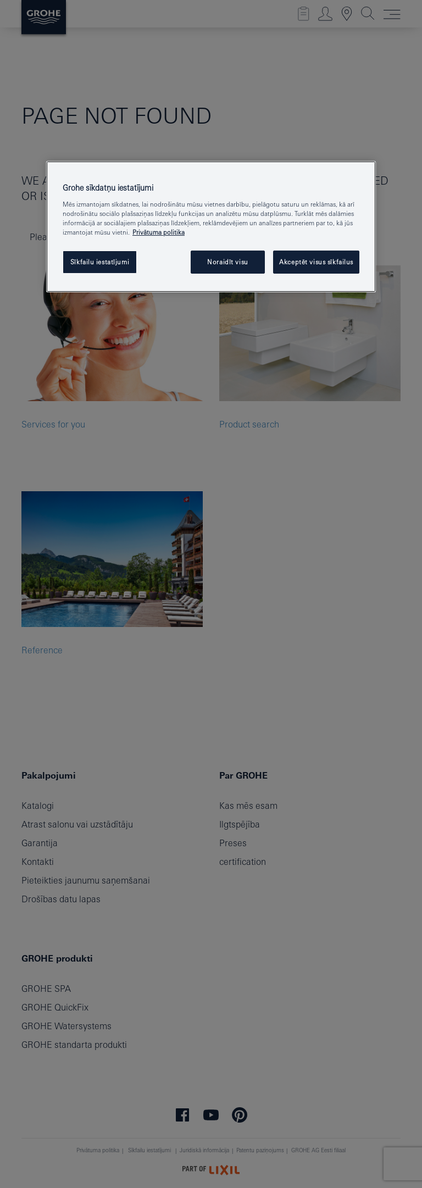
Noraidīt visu (227, 261)
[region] (211, 226)
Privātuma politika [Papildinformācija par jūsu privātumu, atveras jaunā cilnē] (158, 232)
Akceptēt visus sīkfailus (316, 261)
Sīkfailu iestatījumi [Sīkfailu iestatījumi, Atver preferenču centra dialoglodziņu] (99, 261)
